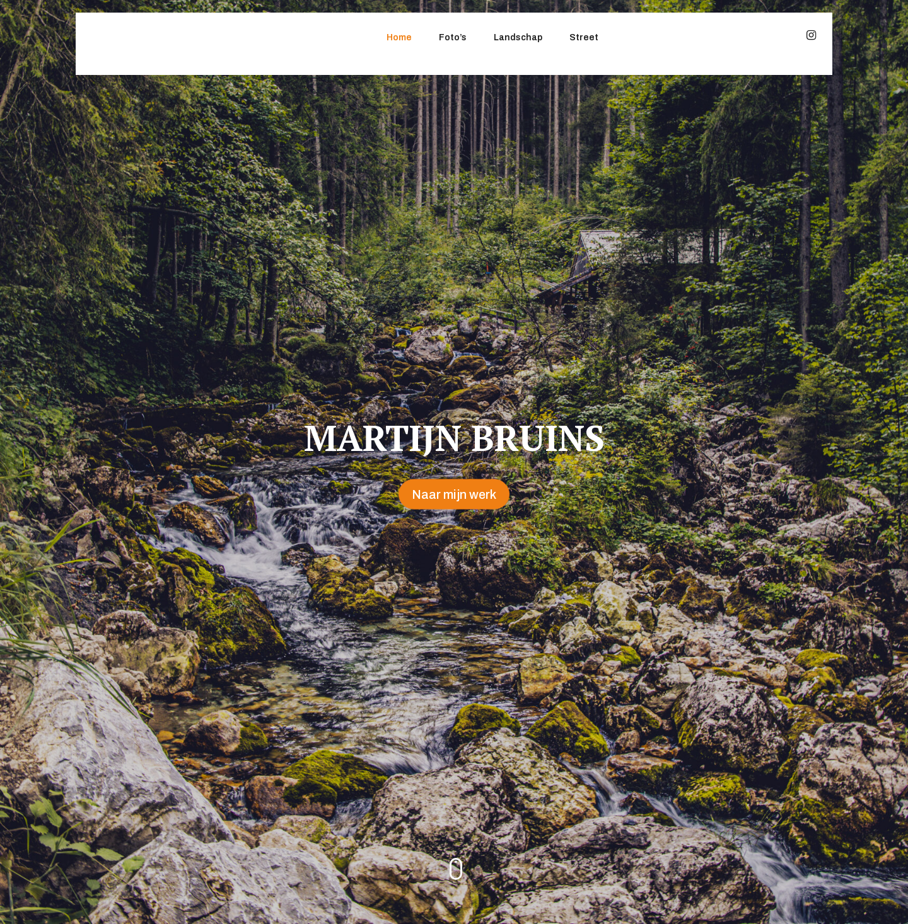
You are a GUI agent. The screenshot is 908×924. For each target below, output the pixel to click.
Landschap (518, 37)
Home (399, 37)
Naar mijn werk (454, 494)
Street (583, 37)
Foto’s (453, 37)
